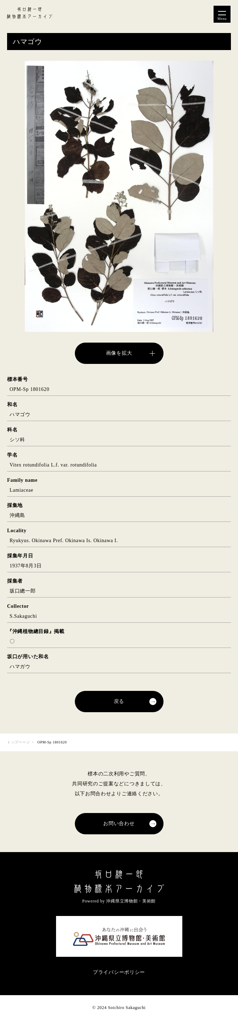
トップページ (18, 742)
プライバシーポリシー (119, 972)
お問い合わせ (118, 823)
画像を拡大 (119, 353)
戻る (119, 701)
